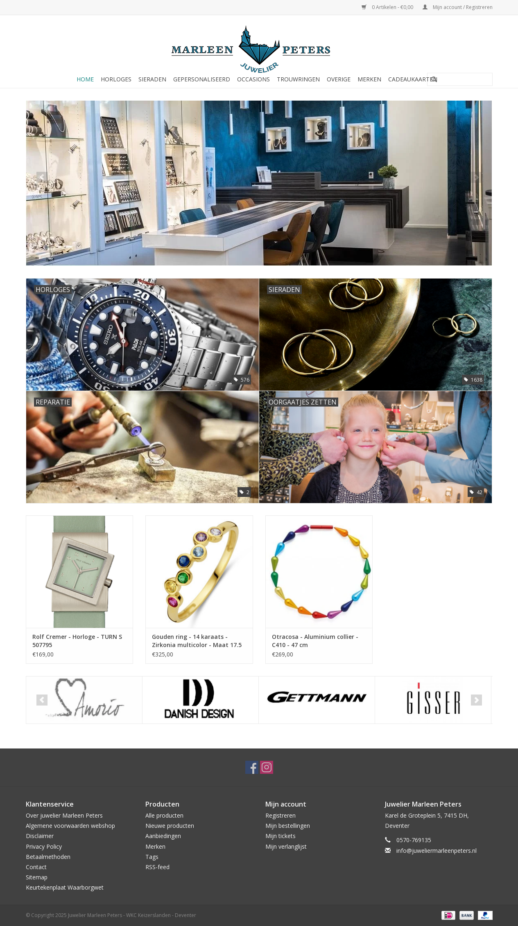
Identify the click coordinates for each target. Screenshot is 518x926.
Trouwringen (298, 79)
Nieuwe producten (169, 825)
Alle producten (164, 815)
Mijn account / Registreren (458, 7)
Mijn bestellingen (287, 825)
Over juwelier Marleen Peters (64, 815)
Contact (36, 867)
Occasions (253, 79)
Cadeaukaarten (412, 79)
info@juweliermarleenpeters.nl (436, 850)
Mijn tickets (280, 836)
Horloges (116, 79)
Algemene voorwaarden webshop (70, 825)
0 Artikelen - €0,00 (388, 7)
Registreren (280, 815)
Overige (339, 79)
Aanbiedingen (163, 836)
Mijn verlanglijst (286, 846)
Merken (369, 79)
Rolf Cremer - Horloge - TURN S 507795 (77, 641)
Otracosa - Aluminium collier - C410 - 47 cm (315, 641)
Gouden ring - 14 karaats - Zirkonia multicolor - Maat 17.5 (197, 641)
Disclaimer (40, 836)
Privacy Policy (44, 846)
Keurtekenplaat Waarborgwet (65, 887)
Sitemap (37, 877)
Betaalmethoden (48, 857)
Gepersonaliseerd (201, 79)
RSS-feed (157, 867)
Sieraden (152, 79)
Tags (151, 857)
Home (85, 79)
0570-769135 (413, 840)
